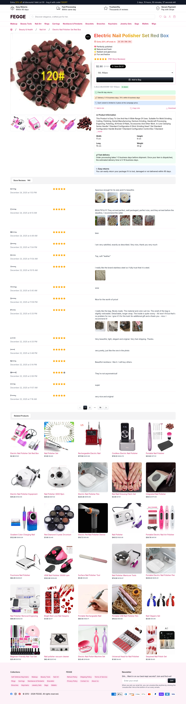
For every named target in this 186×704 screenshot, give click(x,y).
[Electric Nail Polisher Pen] (93, 480)
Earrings (56, 24)
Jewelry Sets (125, 24)
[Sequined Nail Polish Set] (161, 642)
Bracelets (90, 24)
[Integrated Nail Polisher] (161, 480)
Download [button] (171, 108)
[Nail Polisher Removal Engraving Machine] (25, 602)
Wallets (145, 24)
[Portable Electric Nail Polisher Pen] (161, 561)
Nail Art (38, 24)
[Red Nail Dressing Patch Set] (127, 480)
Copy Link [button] (135, 108)
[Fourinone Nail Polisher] (25, 561)
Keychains (112, 24)
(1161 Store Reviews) (116, 59)
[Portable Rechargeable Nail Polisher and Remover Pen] (93, 602)
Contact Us (84, 681)
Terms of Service (101, 677)
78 (100, 407)
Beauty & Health (26, 29)
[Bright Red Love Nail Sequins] (59, 602)
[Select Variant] (134, 72)
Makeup (13, 24)
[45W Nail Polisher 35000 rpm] (59, 561)
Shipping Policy (86, 677)
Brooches (101, 24)
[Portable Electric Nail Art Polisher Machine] (161, 521)
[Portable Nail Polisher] (161, 439)
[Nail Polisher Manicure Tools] (127, 561)
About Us (95, 681)
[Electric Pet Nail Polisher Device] (93, 521)
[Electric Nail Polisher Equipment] (25, 480)
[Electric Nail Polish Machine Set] (93, 642)
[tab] (22, 180)
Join (171, 680)
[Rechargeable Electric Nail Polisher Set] (93, 439)
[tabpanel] (93, 297)
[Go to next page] (106, 408)
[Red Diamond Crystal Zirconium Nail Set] (59, 521)
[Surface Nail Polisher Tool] (93, 561)
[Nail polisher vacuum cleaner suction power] (59, 642)
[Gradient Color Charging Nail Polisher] (25, 521)
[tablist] (93, 180)
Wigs (154, 24)
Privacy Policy (72, 681)
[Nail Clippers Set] (161, 602)
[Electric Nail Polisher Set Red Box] (25, 439)
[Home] (18, 16)
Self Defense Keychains (20, 677)
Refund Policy (72, 677)
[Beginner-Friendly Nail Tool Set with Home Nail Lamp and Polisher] (25, 642)
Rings (46, 24)
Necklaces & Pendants (72, 24)
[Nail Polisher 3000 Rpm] (59, 480)
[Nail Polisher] (127, 521)
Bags (137, 24)
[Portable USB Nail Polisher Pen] (127, 602)
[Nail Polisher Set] (59, 439)
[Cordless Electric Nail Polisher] (127, 439)
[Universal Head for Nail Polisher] (127, 642)
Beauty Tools (26, 24)
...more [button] (99, 131)
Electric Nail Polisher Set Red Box (67, 29)
